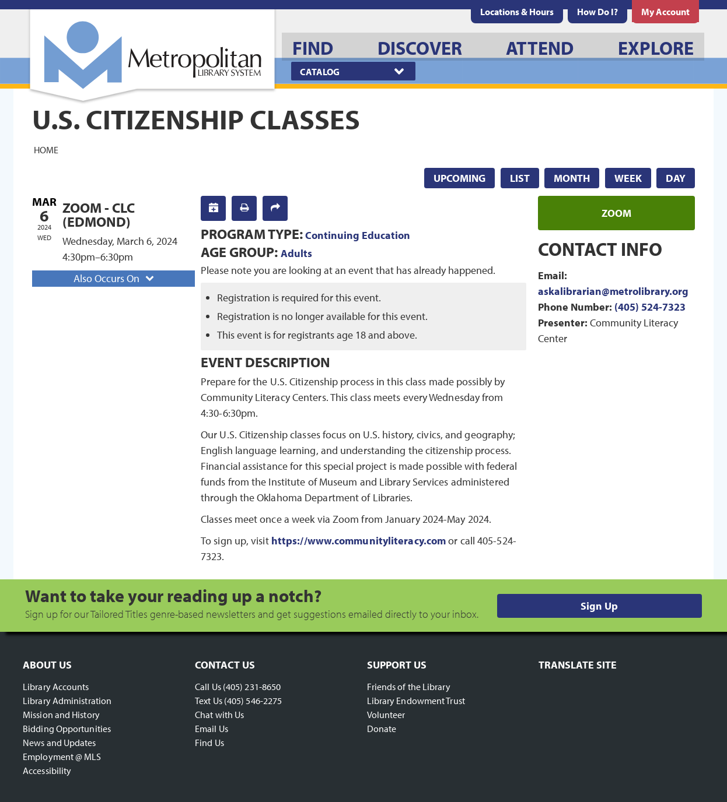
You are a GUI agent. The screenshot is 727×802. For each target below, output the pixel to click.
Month (572, 178)
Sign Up (599, 606)
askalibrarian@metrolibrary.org (613, 291)
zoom (616, 213)
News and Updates (59, 742)
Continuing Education (357, 235)
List (520, 178)
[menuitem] (517, 11)
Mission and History (61, 714)
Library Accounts (56, 686)
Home (46, 149)
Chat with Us (219, 714)
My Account (665, 11)
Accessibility (47, 770)
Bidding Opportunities (67, 728)
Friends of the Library (408, 686)
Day (676, 178)
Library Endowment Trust (416, 700)
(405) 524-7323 (650, 307)
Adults (296, 253)
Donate (382, 728)
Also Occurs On (115, 278)
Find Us (209, 742)
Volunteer (386, 714)
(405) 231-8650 (252, 686)
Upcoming (459, 178)
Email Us (211, 728)
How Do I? (597, 11)
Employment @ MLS (62, 756)
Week (628, 178)
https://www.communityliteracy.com (358, 540)
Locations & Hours (517, 11)
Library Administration (67, 700)
